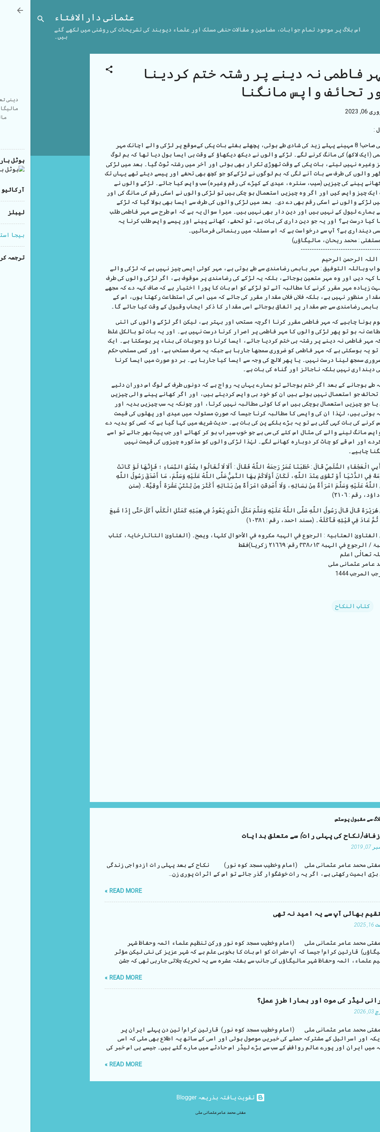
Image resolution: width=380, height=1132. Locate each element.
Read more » (92, 890)
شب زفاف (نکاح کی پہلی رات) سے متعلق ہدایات (285, 836)
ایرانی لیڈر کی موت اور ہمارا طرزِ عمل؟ (292, 1000)
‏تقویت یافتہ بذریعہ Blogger (190, 1097)
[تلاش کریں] (10, 20)
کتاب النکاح (322, 606)
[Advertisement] (29, 165)
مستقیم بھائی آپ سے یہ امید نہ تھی (301, 913)
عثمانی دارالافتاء (64, 17)
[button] (78, 70)
